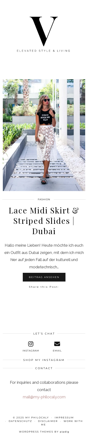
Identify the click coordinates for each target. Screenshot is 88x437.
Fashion (44, 199)
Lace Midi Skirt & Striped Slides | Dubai (44, 220)
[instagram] (31, 346)
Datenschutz (20, 421)
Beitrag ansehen (44, 277)
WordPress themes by (44, 431)
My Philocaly (37, 417)
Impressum (64, 417)
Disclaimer (48, 421)
